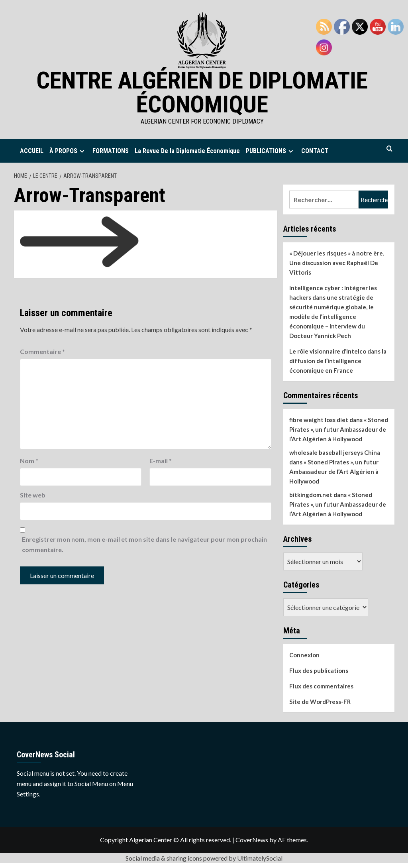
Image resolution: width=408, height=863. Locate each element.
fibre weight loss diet (318, 419)
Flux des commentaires (321, 686)
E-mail (160, 460)
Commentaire (42, 351)
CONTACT (315, 151)
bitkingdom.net (310, 494)
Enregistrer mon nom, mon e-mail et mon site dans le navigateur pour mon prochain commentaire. (144, 544)
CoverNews (251, 839)
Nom (29, 460)
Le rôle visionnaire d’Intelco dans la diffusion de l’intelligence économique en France (337, 361)
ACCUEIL (31, 151)
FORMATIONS (110, 151)
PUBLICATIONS (270, 151)
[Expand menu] (81, 151)
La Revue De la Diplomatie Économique (187, 151)
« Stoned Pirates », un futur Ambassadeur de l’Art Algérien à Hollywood (338, 429)
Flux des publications (318, 670)
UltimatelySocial (259, 858)
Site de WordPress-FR (320, 701)
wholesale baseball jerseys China (334, 452)
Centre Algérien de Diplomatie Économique (202, 92)
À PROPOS (67, 151)
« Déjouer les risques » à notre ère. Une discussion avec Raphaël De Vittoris (336, 263)
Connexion (304, 655)
